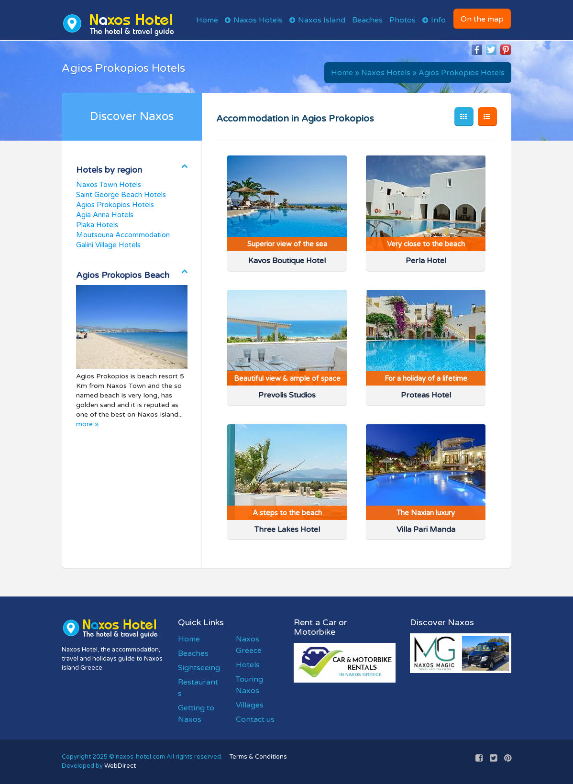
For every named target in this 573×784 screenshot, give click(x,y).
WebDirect (120, 766)
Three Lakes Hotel (287, 529)
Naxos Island (321, 20)
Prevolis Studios (287, 395)
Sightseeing (199, 668)
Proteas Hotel (426, 395)
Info (438, 20)
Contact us (255, 719)
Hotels (248, 665)
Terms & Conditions (258, 757)
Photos (402, 20)
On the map (482, 19)
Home (207, 20)
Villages (250, 705)
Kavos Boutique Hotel (287, 260)
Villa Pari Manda (426, 529)
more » (87, 424)
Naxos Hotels (258, 20)
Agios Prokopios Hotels (462, 72)
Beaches (367, 20)
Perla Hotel (426, 260)
